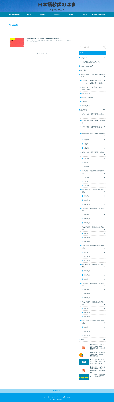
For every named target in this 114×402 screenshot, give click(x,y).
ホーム (45, 397)
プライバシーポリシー (55, 397)
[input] (92, 47)
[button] (104, 47)
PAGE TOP (57, 391)
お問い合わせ (66, 397)
